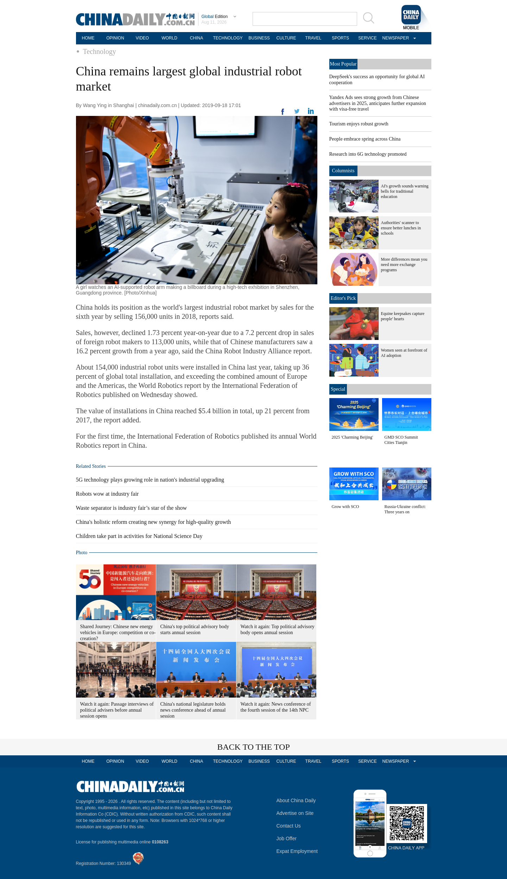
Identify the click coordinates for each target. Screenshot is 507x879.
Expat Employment (297, 851)
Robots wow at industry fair (107, 494)
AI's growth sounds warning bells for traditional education (405, 191)
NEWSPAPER (394, 38)
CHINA (196, 38)
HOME (88, 38)
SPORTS (340, 38)
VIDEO (142, 38)
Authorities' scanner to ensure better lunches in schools (401, 228)
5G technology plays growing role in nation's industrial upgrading (150, 480)
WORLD (169, 38)
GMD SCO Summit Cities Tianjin (401, 440)
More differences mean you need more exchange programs (404, 264)
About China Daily (296, 800)
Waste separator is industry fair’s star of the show (131, 508)
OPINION (115, 38)
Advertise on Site (295, 813)
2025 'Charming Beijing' (352, 437)
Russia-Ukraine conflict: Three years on (405, 509)
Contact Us (289, 826)
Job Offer (287, 838)
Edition (215, 16)
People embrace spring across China (365, 139)
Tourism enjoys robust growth (358, 123)
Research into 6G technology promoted (368, 154)
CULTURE (286, 38)
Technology (99, 51)
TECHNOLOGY (227, 38)
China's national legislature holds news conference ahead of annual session (193, 710)
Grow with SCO (345, 506)
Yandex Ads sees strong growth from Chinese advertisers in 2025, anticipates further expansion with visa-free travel (377, 103)
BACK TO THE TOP (253, 746)
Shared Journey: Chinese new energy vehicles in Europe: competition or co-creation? (118, 632)
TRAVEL (313, 38)
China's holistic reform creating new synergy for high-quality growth (153, 522)
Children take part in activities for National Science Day (139, 536)
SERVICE (367, 38)
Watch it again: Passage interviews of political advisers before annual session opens (117, 710)
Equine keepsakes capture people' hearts (403, 316)
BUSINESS (259, 38)
